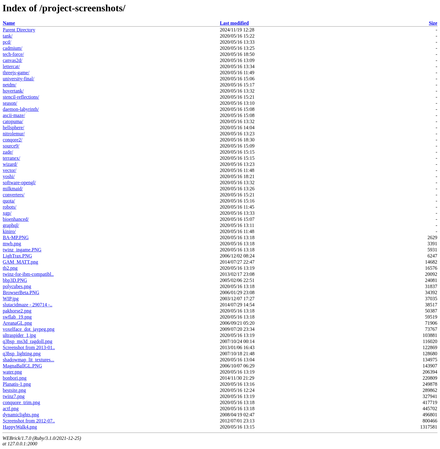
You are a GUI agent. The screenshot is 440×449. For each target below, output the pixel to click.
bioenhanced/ (16, 219)
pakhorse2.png (17, 310)
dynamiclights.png (21, 414)
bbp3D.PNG (15, 280)
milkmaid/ (13, 188)
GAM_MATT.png (20, 262)
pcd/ (7, 42)
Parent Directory (19, 29)
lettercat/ (11, 66)
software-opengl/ (19, 182)
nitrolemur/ (14, 133)
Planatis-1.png (17, 384)
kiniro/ (9, 231)
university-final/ (18, 78)
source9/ (11, 145)
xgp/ (7, 213)
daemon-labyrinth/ (21, 109)
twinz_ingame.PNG (22, 249)
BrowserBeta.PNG (21, 292)
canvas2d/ (12, 60)
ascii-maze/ (14, 115)
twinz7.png (14, 396)
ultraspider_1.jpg (19, 335)
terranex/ (11, 158)
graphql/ (11, 225)
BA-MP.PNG (16, 237)
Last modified (234, 23)
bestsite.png (14, 390)
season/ (10, 103)
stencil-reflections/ (21, 97)
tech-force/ (13, 54)
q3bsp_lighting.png (22, 353)
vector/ (9, 170)
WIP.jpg (11, 298)
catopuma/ (13, 121)
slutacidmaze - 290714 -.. (27, 304)
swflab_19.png (17, 316)
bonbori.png (15, 378)
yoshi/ (9, 176)
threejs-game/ (16, 72)
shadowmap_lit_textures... (28, 359)
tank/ (8, 35)
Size (433, 23)
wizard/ (10, 164)
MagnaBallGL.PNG (22, 365)
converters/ (13, 194)
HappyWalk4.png (20, 426)
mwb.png (12, 243)
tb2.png (10, 268)
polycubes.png (17, 286)
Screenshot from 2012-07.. (29, 420)
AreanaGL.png (17, 323)
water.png (12, 371)
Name (9, 23)
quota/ (9, 200)
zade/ (8, 152)
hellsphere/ (13, 127)
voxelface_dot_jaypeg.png (28, 329)
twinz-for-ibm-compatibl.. (28, 274)
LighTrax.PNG (17, 255)
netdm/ (9, 84)
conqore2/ (12, 139)
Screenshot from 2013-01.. (29, 347)
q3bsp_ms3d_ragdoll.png (27, 341)
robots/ (9, 207)
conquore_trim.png (21, 402)
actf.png (11, 408)
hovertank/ (13, 90)
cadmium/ (12, 48)
